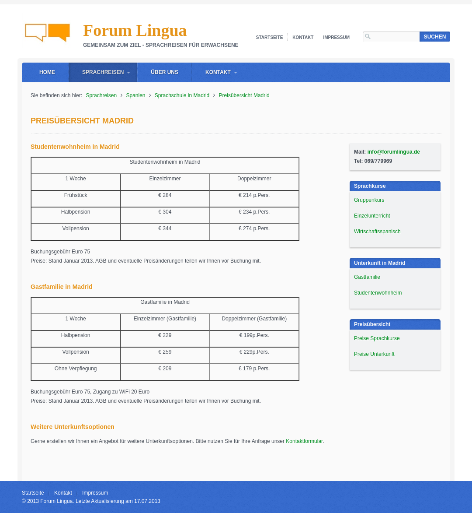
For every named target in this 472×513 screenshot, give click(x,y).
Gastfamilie (367, 277)
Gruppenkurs (369, 200)
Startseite (269, 37)
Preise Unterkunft (374, 354)
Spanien (135, 95)
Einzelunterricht (372, 216)
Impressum (336, 37)
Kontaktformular (304, 441)
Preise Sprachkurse (377, 338)
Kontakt (302, 37)
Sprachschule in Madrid (182, 95)
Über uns (164, 72)
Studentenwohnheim (378, 293)
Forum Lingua (135, 30)
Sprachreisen (103, 72)
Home (47, 72)
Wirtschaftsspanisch (377, 231)
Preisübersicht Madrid (244, 95)
